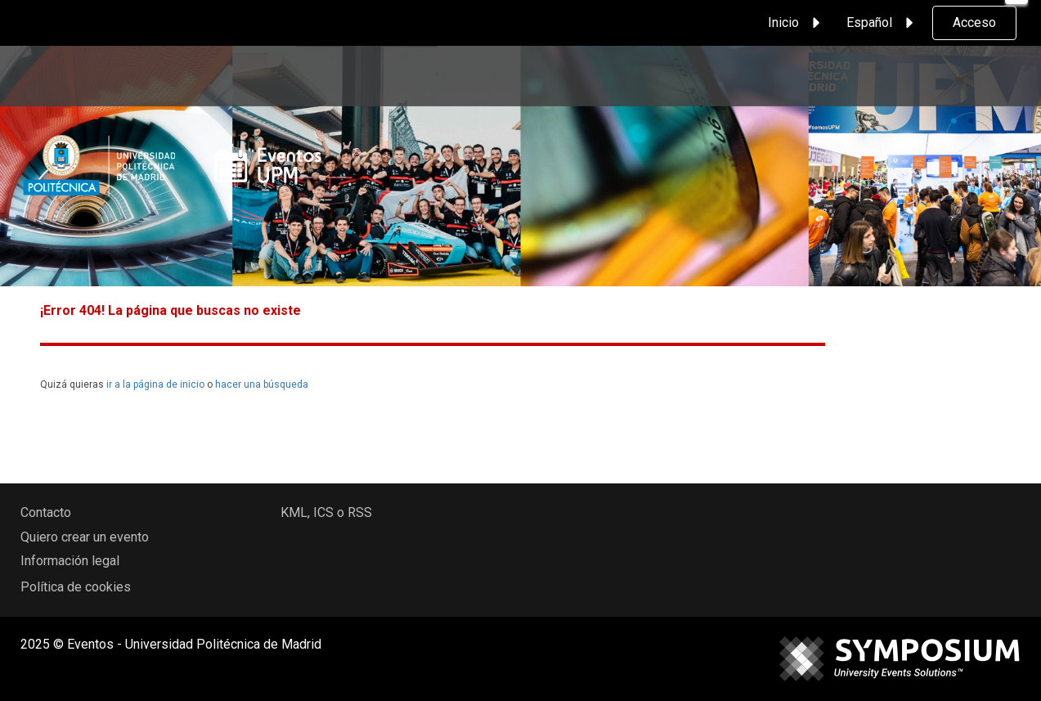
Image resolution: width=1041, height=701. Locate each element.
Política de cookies (75, 587)
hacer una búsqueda (261, 384)
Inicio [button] (796, 23)
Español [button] (882, 23)
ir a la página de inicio (155, 384)
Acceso (974, 22)
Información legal (69, 560)
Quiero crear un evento (84, 537)
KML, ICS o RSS (326, 512)
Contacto (45, 512)
